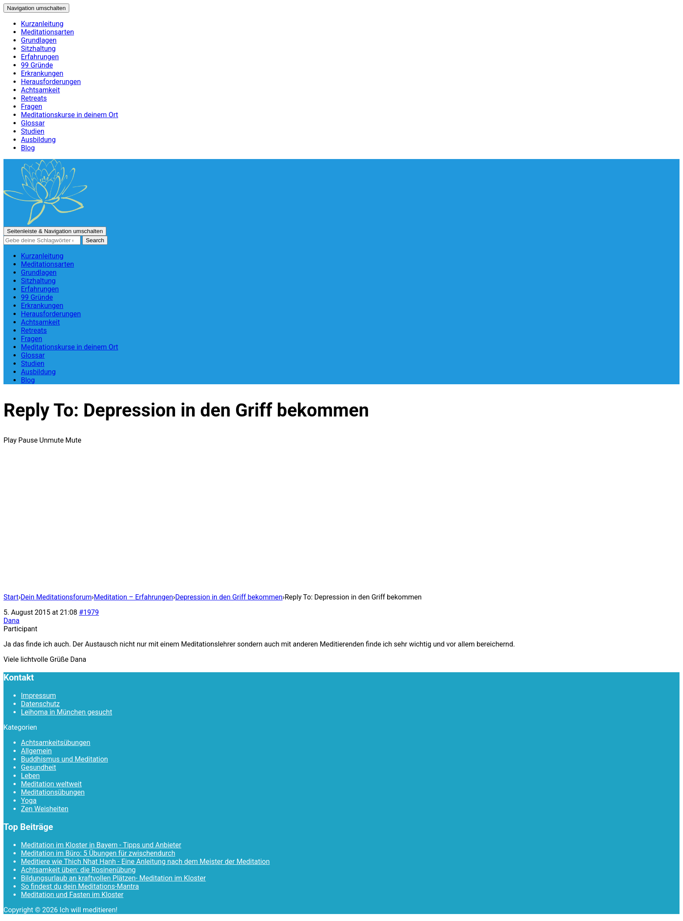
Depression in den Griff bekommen (228, 597)
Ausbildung (38, 139)
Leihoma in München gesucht (66, 712)
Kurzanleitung (42, 24)
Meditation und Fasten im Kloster (72, 895)
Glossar (33, 123)
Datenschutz (40, 704)
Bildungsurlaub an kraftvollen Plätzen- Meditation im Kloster (113, 878)
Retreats (34, 98)
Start (10, 597)
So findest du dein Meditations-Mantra (80, 886)
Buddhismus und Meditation (64, 759)
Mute (73, 440)
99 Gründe (37, 65)
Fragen (31, 106)
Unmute (51, 440)
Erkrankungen (42, 73)
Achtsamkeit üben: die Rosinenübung (78, 870)
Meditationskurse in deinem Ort (69, 115)
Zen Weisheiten (44, 809)
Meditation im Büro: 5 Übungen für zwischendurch (98, 853)
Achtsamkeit (40, 90)
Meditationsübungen (53, 792)
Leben (30, 776)
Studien (32, 131)
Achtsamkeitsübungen (55, 742)
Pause (27, 440)
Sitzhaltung (38, 48)
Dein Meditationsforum (55, 597)
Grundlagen (39, 40)
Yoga (29, 800)
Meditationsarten (47, 32)
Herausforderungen (51, 82)
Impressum (38, 695)
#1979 (89, 612)
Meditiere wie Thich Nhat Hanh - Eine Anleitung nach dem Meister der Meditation (145, 861)
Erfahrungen (40, 57)
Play (10, 440)
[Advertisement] (341, 525)
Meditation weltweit (51, 784)
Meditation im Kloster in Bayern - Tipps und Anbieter (101, 845)
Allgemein (36, 751)
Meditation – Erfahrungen (133, 597)
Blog (28, 148)
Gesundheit (38, 767)
